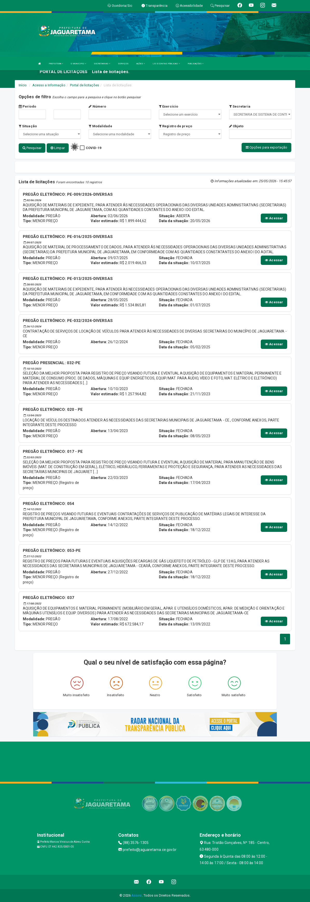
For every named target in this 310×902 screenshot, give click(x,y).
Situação (28, 126)
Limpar (58, 148)
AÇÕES (140, 63)
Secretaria (239, 106)
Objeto (236, 126)
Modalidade (100, 126)
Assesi (136, 895)
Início (23, 85)
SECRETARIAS (102, 63)
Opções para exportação (266, 147)
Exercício (168, 106)
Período (27, 106)
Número (97, 106)
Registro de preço (175, 126)
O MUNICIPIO (78, 63)
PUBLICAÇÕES (195, 63)
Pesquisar (32, 148)
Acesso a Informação (48, 85)
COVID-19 (94, 148)
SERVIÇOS (123, 63)
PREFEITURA (56, 63)
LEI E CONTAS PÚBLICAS (166, 63)
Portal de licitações (84, 85)
